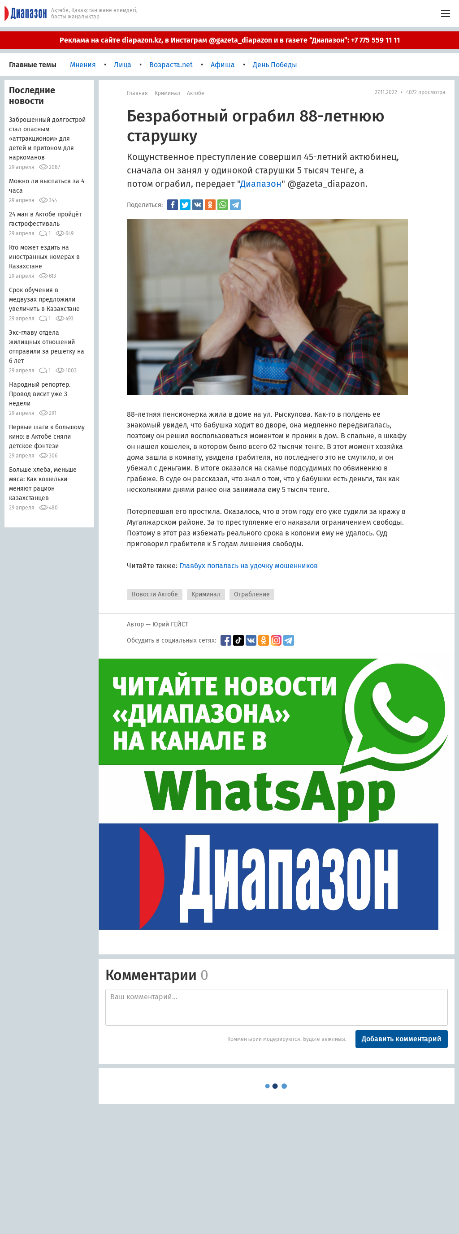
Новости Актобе (154, 594)
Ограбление (252, 594)
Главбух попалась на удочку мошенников (248, 565)
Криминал (167, 93)
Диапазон (260, 183)
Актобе (195, 93)
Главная (137, 93)
